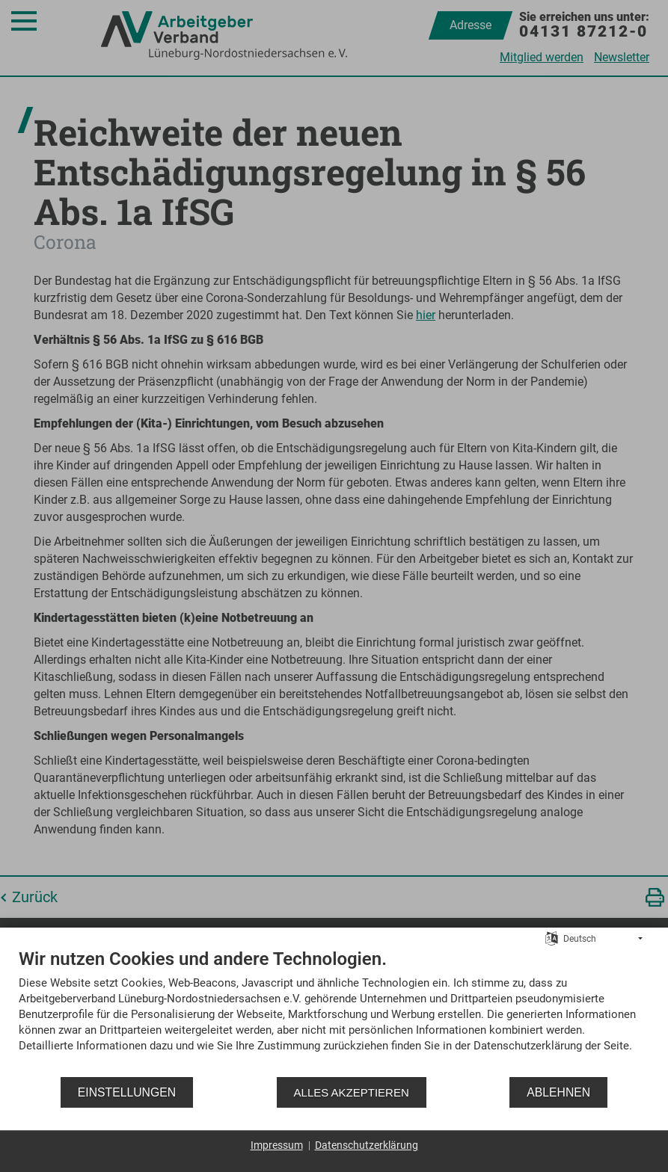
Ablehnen (558, 1092)
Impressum (277, 1145)
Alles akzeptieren (351, 1092)
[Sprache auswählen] (552, 938)
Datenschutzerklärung (366, 1145)
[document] (334, 1011)
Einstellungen (127, 1092)
